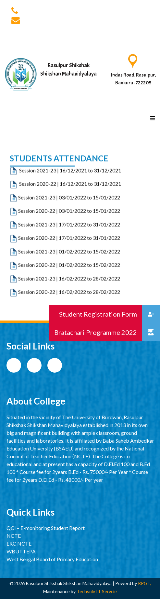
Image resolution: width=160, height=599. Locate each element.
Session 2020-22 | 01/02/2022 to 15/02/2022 (69, 284)
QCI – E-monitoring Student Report (45, 528)
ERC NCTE (18, 543)
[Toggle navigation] (146, 103)
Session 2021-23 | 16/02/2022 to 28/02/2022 (69, 297)
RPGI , (144, 583)
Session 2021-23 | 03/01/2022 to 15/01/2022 (65, 216)
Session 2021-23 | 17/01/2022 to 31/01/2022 (69, 243)
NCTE (13, 536)
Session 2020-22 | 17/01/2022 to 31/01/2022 (69, 257)
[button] (151, 332)
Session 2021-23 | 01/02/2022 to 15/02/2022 (69, 270)
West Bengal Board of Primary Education (52, 559)
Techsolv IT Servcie (96, 591)
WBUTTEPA (21, 551)
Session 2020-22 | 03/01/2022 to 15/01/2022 (65, 230)
